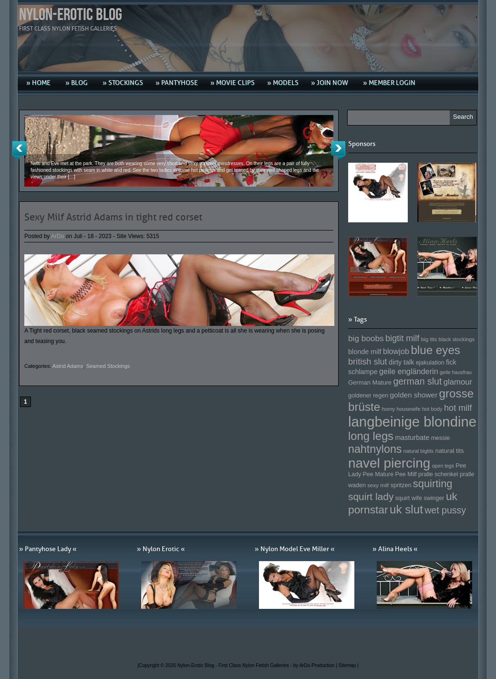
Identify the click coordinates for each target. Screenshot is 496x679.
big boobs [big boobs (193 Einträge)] (366, 338)
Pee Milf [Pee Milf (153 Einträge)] (406, 474)
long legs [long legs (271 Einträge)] (370, 436)
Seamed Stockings (108, 366)
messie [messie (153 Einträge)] (440, 438)
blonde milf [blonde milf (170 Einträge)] (365, 351)
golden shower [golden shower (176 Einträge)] (414, 395)
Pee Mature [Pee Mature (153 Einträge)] (377, 474)
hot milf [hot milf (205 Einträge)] (458, 408)
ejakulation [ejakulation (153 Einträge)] (430, 362)
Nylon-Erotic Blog (70, 15)
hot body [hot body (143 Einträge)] (432, 409)
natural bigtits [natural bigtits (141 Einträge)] (418, 451)
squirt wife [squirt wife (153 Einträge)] (408, 498)
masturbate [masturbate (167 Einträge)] (412, 437)
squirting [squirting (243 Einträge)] (433, 484)
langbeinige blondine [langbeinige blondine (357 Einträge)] (412, 421)
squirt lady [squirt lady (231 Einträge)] (370, 496)
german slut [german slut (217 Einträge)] (417, 381)
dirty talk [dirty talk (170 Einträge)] (401, 362)
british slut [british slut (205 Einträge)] (367, 361)
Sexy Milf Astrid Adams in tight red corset (113, 217)
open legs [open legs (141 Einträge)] (443, 466)
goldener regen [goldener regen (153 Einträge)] (368, 395)
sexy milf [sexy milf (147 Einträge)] (378, 485)
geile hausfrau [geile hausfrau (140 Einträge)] (456, 372)
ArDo (57, 236)
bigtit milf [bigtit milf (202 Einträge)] (402, 338)
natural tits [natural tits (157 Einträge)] (449, 450)
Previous (19, 150)
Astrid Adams (67, 366)
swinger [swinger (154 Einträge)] (434, 498)
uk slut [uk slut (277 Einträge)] (406, 509)
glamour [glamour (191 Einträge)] (458, 382)
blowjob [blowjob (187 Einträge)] (396, 351)
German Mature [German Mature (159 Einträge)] (370, 382)
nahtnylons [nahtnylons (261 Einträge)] (375, 449)
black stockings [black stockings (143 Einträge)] (457, 339)
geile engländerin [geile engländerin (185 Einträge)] (408, 371)
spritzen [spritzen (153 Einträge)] (401, 485)
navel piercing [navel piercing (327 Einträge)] (389, 463)
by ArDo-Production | (316, 665)
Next (338, 150)
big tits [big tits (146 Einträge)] (429, 339)
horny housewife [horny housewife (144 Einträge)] (401, 409)
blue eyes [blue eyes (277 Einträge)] (435, 350)
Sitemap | (349, 665)
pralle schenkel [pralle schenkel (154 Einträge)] (438, 474)
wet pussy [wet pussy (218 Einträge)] (445, 510)
